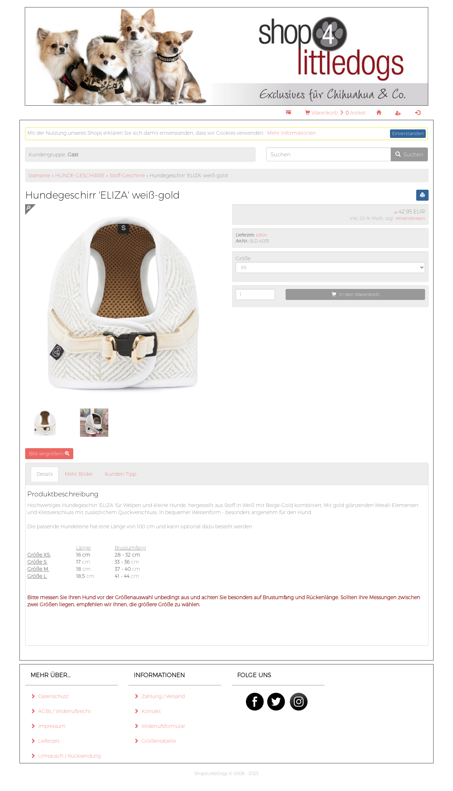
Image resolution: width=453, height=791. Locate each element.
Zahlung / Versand (159, 696)
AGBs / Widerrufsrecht (60, 711)
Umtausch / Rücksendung (65, 756)
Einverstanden (408, 133)
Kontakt (147, 711)
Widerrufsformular (159, 726)
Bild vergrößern (49, 453)
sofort (261, 235)
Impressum (47, 726)
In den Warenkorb (355, 294)
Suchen (409, 154)
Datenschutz (49, 696)
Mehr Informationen (291, 133)
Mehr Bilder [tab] (79, 474)
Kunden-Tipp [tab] (120, 474)
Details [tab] (44, 474)
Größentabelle (155, 741)
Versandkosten (410, 218)
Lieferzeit (44, 741)
